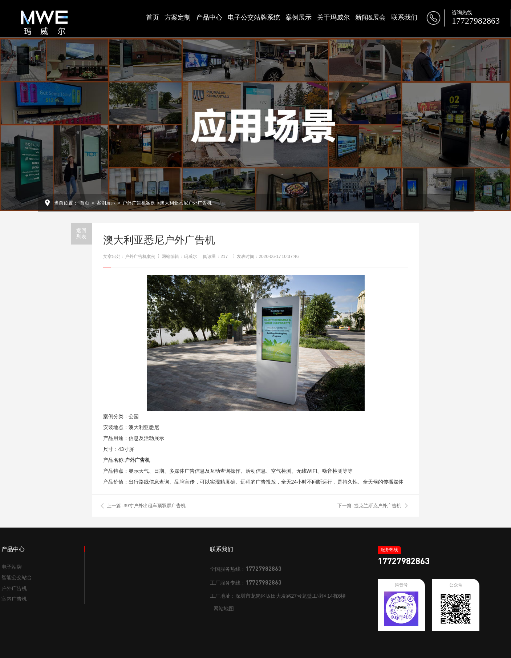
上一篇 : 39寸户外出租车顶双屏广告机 (146, 505)
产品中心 (209, 17)
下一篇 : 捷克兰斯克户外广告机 (369, 505)
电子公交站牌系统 (254, 17)
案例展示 (298, 17)
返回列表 (81, 233)
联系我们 (404, 17)
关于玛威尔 (333, 17)
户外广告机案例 (138, 203)
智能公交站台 (16, 577)
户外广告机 (14, 588)
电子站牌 (11, 567)
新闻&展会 (370, 17)
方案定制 (178, 17)
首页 (152, 17)
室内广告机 (14, 599)
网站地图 (224, 608)
